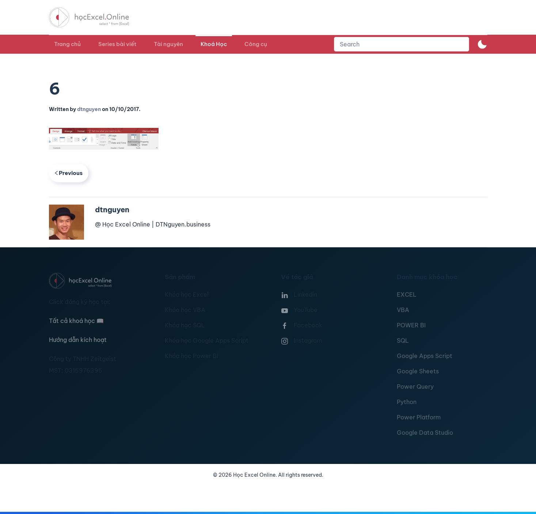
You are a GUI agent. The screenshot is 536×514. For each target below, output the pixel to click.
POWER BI (411, 325)
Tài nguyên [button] (168, 44)
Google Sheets (418, 371)
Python (407, 402)
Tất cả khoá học (76, 320)
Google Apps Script (424, 355)
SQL (403, 340)
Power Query (415, 386)
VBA (403, 309)
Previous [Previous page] (69, 173)
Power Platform (419, 417)
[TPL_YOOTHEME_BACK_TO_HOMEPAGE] (95, 17)
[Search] (401, 44)
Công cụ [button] (255, 44)
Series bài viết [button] (117, 44)
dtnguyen (89, 109)
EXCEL (407, 294)
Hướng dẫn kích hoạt (78, 339)
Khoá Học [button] (214, 44)
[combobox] (401, 44)
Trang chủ (67, 44)
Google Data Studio (425, 432)
